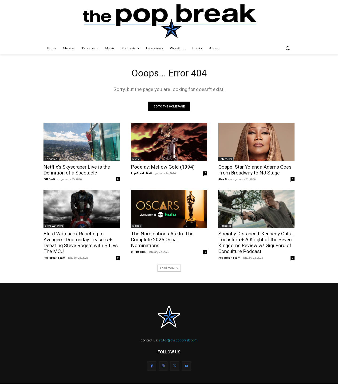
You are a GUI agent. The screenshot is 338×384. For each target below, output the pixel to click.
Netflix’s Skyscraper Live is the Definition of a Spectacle (76, 170)
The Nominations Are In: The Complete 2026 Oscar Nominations (162, 239)
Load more (169, 268)
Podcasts (225, 225)
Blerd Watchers (54, 225)
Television (51, 159)
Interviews (226, 159)
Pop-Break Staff (141, 173)
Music (135, 159)
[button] (288, 48)
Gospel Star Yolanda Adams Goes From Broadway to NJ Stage (254, 170)
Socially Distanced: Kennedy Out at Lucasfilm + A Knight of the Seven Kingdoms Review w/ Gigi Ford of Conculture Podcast (256, 242)
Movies (136, 225)
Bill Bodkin (50, 179)
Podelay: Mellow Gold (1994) (163, 167)
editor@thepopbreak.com (178, 340)
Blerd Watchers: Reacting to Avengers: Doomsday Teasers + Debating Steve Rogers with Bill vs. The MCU (81, 242)
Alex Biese (225, 179)
